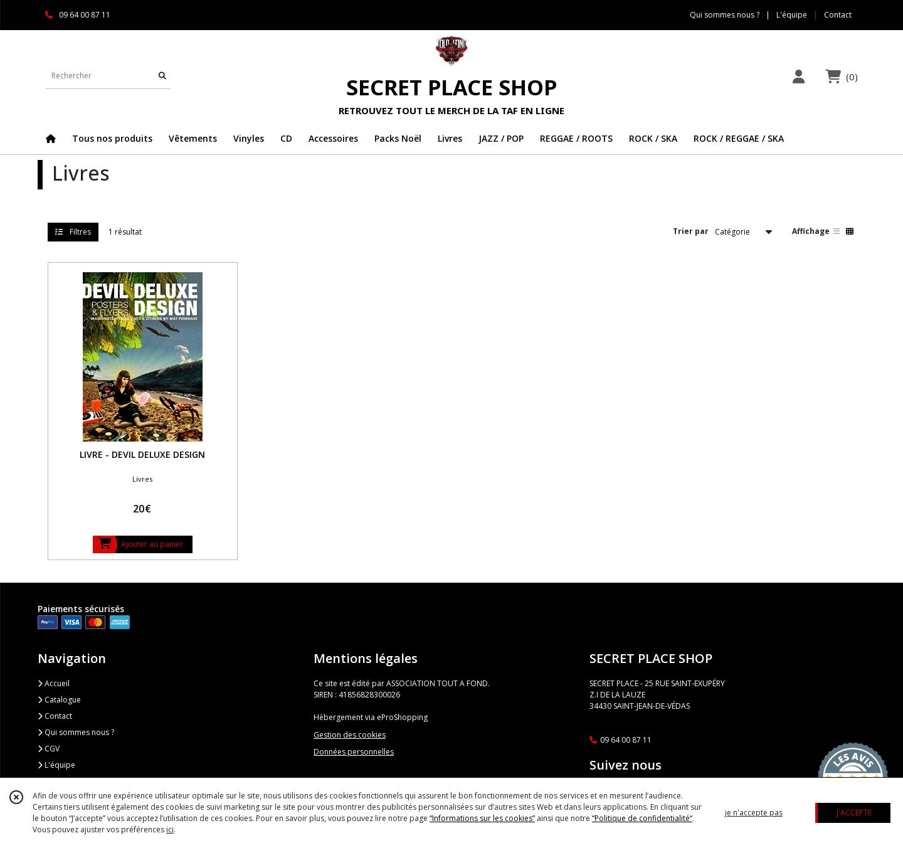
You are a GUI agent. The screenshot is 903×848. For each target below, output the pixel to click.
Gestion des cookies (350, 734)
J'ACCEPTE (854, 812)
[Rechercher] (162, 76)
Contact (838, 14)
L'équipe (56, 765)
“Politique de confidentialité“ (642, 818)
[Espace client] (798, 76)
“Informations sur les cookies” (482, 818)
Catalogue (59, 699)
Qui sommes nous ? (76, 732)
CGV (49, 748)
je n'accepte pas (754, 812)
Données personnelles (354, 751)
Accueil (54, 683)
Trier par (691, 231)
